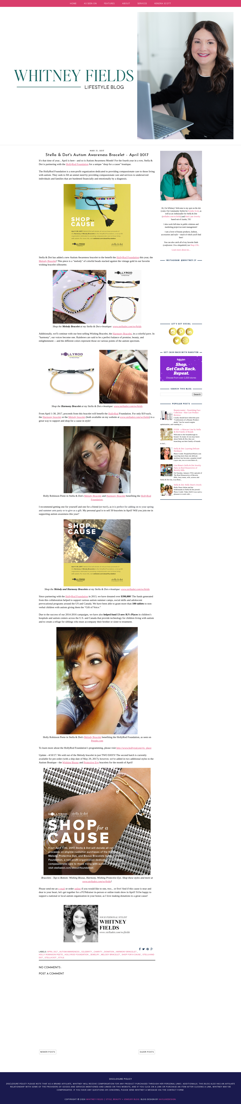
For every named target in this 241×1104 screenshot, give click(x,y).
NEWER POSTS (47, 1052)
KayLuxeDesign (167, 1099)
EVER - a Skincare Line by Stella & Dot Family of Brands (187, 430)
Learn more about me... (181, 250)
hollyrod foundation (77, 955)
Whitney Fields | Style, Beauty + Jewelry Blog (112, 1099)
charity (98, 952)
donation (109, 952)
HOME (73, 3)
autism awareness (69, 952)
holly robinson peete (51, 955)
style (61, 958)
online (77, 888)
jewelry (95, 955)
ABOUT (126, 3)
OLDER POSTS (147, 1052)
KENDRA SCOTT (162, 3)
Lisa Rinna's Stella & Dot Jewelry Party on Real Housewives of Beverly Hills (187, 467)
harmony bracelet (126, 952)
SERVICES (142, 3)
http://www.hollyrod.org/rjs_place (133, 747)
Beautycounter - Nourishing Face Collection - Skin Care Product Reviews (187, 412)
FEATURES (109, 3)
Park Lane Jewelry (192, 216)
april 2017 (52, 952)
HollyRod (113, 413)
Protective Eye (91, 762)
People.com (97, 740)
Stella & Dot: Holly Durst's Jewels (188, 485)
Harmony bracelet (52, 417)
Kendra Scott (193, 211)
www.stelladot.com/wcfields (127, 326)
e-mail (61, 888)
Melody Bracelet (47, 261)
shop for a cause (131, 955)
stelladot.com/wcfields (172, 216)
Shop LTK (194, 245)
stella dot (51, 958)
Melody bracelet (76, 417)
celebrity (87, 952)
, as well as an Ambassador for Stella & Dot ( (182, 214)
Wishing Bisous (70, 762)
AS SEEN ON (90, 3)
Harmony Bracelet (122, 333)
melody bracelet (111, 955)
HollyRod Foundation (77, 164)
